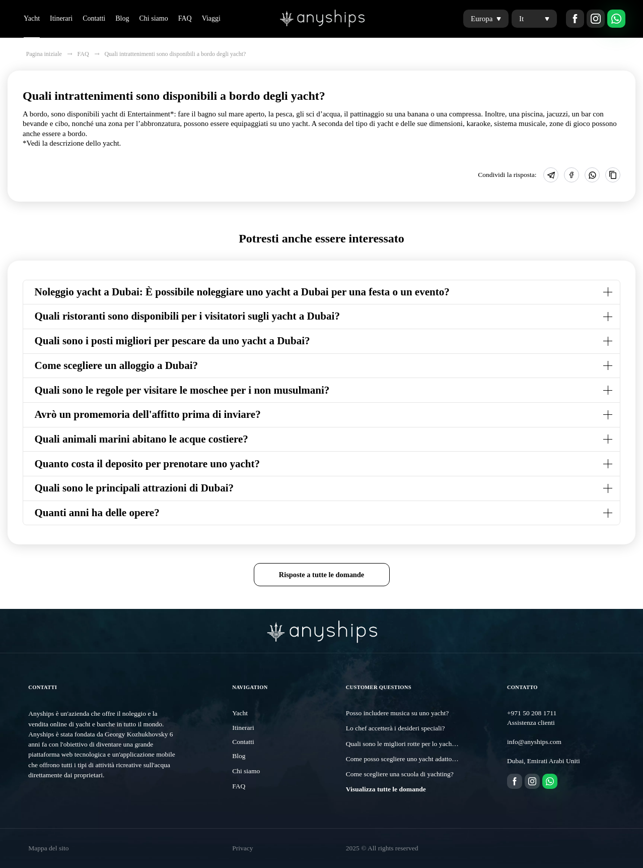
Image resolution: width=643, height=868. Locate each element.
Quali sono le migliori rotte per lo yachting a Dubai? (417, 744)
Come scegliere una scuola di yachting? (400, 774)
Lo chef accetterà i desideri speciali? (395, 728)
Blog (122, 18)
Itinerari (61, 18)
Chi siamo (153, 18)
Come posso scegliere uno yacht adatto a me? (408, 759)
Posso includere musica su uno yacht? (397, 713)
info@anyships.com (534, 742)
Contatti (94, 18)
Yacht (32, 18)
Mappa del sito (48, 848)
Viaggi (211, 18)
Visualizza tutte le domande (386, 789)
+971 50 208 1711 (531, 713)
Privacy (242, 848)
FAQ (185, 18)
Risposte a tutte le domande (321, 575)
